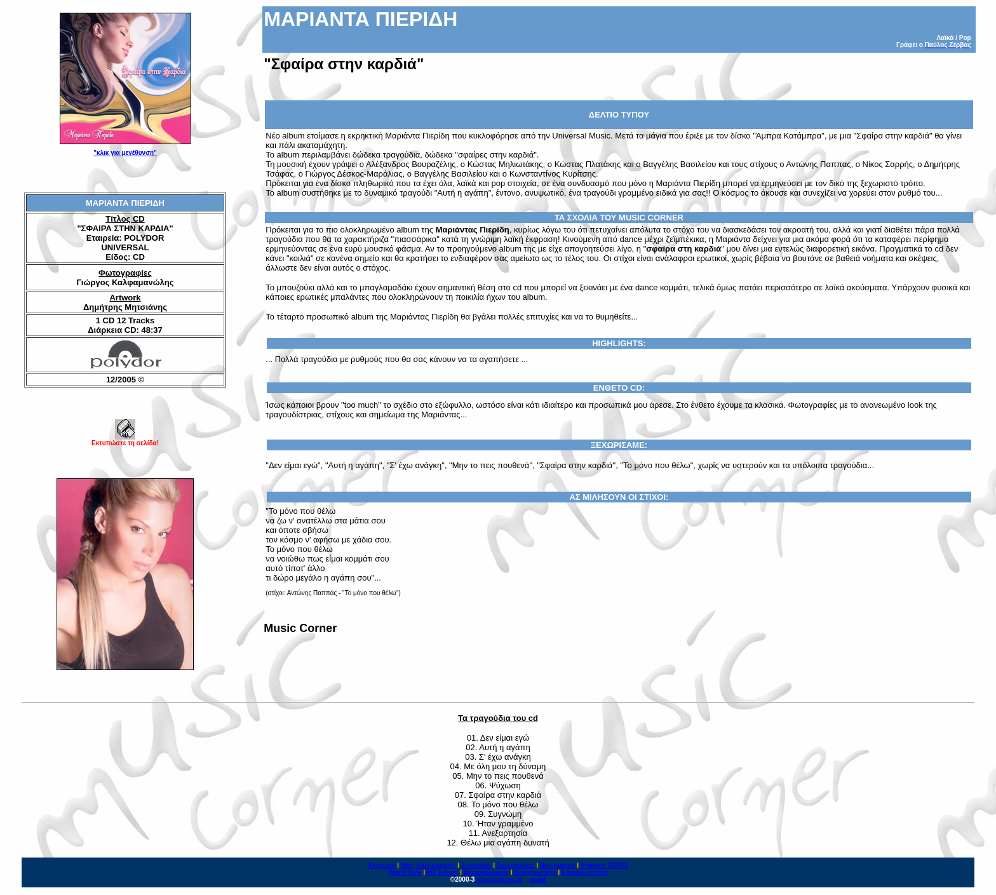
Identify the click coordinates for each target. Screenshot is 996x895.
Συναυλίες (476, 865)
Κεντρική (382, 865)
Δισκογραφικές (486, 872)
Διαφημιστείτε (535, 872)
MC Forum (442, 872)
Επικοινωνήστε (585, 872)
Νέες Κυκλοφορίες (428, 865)
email (538, 879)
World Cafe (405, 872)
